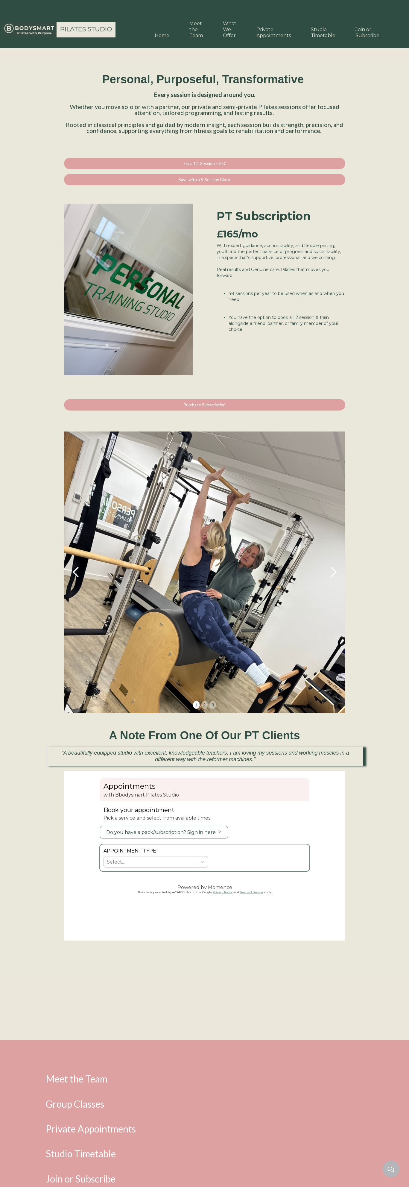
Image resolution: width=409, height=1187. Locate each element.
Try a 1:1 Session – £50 (204, 163)
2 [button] (204, 704)
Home (162, 35)
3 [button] (213, 704)
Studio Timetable (323, 32)
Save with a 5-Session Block (204, 179)
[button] (76, 572)
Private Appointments (273, 32)
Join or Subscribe (367, 32)
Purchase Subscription (204, 404)
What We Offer (229, 29)
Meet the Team (196, 29)
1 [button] (196, 704)
